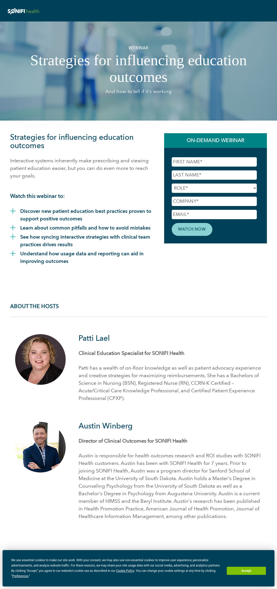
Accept (246, 571)
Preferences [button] (20, 576)
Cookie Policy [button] (125, 571)
